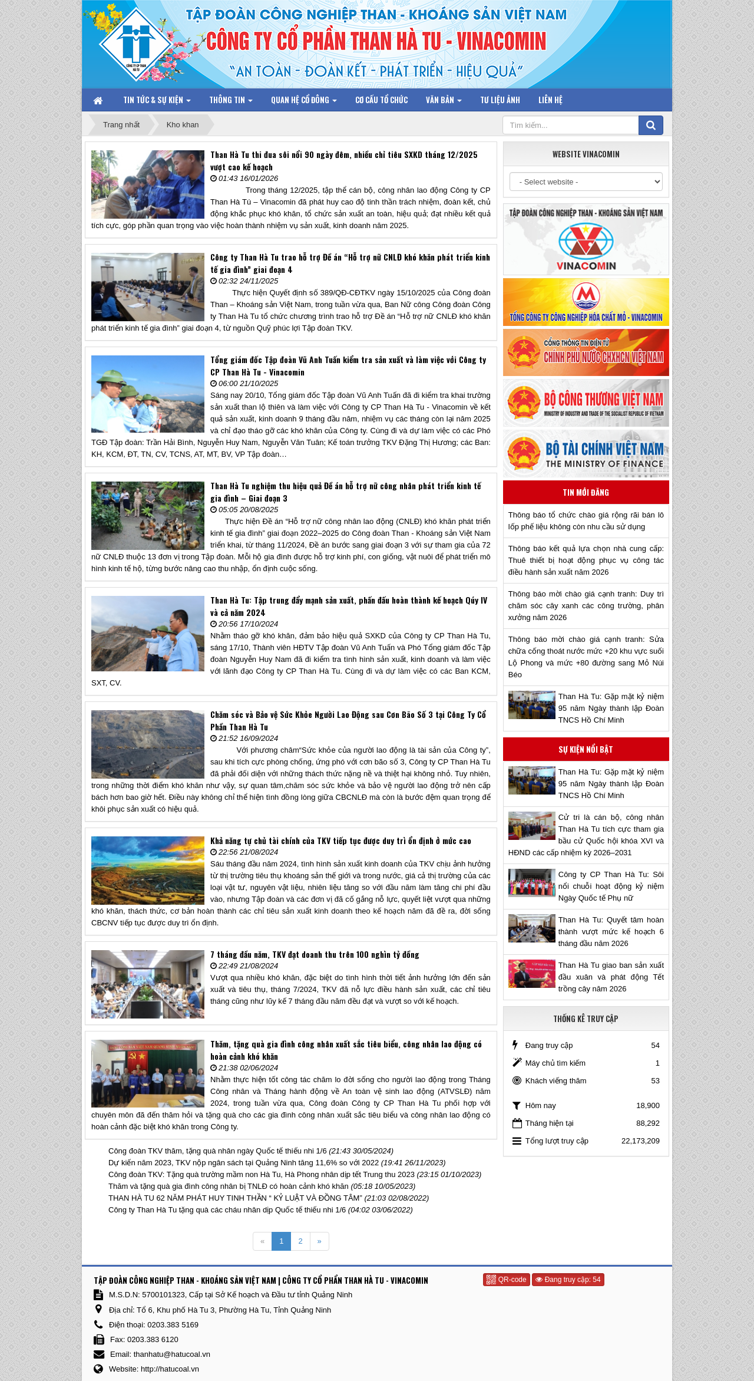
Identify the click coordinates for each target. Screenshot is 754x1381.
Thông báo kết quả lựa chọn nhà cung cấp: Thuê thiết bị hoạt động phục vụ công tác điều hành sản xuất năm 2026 (586, 560)
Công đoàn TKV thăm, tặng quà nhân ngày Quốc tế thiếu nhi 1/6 (217, 1150)
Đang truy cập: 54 (567, 1279)
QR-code (506, 1279)
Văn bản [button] (444, 102)
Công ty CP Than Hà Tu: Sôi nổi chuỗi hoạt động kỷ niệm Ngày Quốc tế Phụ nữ (611, 886)
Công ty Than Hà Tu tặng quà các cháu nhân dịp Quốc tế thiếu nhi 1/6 (227, 1209)
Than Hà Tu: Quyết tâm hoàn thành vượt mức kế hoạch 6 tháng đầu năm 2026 (611, 931)
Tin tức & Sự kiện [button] (157, 102)
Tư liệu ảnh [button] (500, 100)
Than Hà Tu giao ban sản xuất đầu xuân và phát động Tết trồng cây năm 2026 (611, 977)
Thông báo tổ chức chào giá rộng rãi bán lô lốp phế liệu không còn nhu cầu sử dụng (586, 520)
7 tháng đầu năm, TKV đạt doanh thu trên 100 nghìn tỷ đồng (314, 954)
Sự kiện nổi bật (585, 749)
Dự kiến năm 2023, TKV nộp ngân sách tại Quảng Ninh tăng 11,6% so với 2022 (243, 1162)
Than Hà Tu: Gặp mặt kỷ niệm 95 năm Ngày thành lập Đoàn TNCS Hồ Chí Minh (611, 708)
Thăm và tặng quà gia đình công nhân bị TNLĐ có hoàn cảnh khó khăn (228, 1186)
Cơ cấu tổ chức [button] (381, 100)
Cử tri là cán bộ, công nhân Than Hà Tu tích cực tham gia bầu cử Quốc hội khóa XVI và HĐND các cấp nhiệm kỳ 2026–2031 (586, 835)
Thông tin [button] (231, 102)
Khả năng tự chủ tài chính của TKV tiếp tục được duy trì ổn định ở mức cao (340, 840)
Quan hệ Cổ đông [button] (304, 102)
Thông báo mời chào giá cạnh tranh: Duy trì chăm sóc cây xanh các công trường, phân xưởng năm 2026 (586, 605)
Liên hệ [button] (550, 100)
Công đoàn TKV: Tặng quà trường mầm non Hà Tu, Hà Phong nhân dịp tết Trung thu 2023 (261, 1174)
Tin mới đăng (586, 492)
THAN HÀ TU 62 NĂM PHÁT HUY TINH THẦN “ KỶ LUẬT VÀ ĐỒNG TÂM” (235, 1198)
